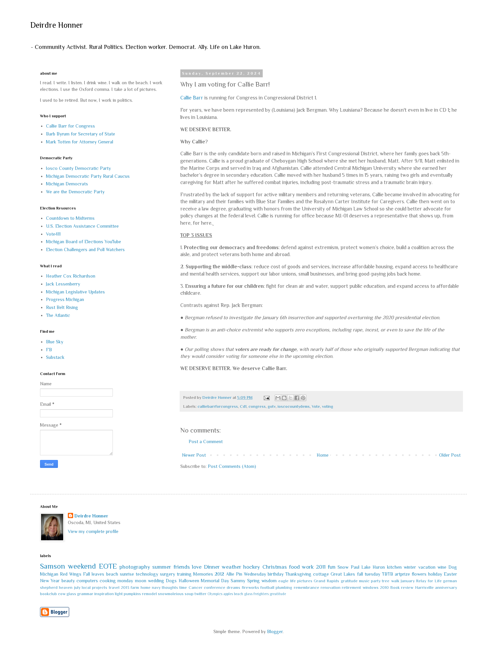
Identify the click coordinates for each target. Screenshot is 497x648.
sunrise (127, 574)
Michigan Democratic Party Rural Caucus (88, 176)
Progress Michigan (65, 299)
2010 (384, 587)
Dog (452, 567)
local (86, 587)
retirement (351, 587)
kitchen (394, 567)
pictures (304, 581)
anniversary (446, 587)
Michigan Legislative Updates (75, 291)
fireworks (250, 587)
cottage (321, 574)
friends (181, 567)
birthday (276, 574)
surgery (167, 574)
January (408, 581)
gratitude (349, 581)
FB (49, 349)
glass (71, 593)
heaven (65, 587)
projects (99, 587)
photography (134, 567)
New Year (50, 580)
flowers (419, 574)
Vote (316, 406)
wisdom (269, 580)
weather (231, 567)
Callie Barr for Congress (70, 126)
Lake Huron (373, 567)
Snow (343, 567)
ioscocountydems (294, 406)
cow (62, 593)
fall (360, 574)
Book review (401, 587)
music (364, 581)
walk (395, 581)
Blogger (275, 631)
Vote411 (53, 234)
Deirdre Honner (56, 24)
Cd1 (243, 406)
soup (189, 593)
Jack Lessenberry (63, 283)
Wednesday (255, 574)
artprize (402, 574)
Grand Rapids (326, 581)
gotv (272, 406)
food (294, 567)
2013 (125, 587)
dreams (233, 587)
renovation (330, 587)
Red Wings (70, 574)
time (183, 587)
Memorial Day (215, 580)
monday (125, 580)
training (184, 574)
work (308, 567)
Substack (55, 357)
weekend (82, 566)
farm (135, 587)
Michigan (49, 574)
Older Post (450, 455)
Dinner (212, 567)
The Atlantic (58, 315)
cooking (108, 580)
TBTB (387, 574)
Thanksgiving (298, 574)
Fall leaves (93, 574)
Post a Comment (206, 441)
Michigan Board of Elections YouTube (83, 241)
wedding (156, 580)
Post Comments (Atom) (232, 466)
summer (161, 567)
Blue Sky (54, 341)
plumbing (284, 587)
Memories (203, 574)
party (376, 581)
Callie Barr (191, 97)
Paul (355, 567)
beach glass (243, 594)
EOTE (108, 566)
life (293, 581)
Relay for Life (429, 581)
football (267, 587)
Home (323, 455)
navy (156, 587)
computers (87, 580)
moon (140, 580)
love (197, 567)
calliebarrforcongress (218, 406)
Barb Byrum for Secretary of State (80, 133)
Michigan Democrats (67, 183)
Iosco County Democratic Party (78, 168)
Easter (450, 574)
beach (112, 574)
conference (214, 587)
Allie (230, 574)
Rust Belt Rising (62, 307)
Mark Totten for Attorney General (79, 141)
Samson (52, 566)
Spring (253, 580)
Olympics (214, 594)
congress (257, 406)
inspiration (104, 593)
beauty (68, 580)
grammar (85, 593)
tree (385, 581)
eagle (283, 581)
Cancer (196, 587)
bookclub (48, 593)
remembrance (306, 587)
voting (327, 406)
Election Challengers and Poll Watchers (85, 249)
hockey (251, 567)
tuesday (372, 574)
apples (228, 594)
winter (410, 567)
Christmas (274, 567)
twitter (200, 593)
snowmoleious (171, 593)
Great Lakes (343, 574)
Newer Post (194, 455)
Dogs (171, 580)
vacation (426, 567)
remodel (149, 593)
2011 (321, 567)
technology (147, 574)
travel (114, 587)
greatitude (278, 594)
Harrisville (424, 587)
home (146, 587)
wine (441, 567)
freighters (261, 594)
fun (332, 567)
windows (371, 587)
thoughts (170, 587)
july (77, 587)
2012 (219, 574)
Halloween (189, 580)
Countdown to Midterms (70, 218)
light (119, 593)
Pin (239, 574)
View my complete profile (93, 531)
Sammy (238, 580)
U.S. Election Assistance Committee (82, 226)
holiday (435, 574)
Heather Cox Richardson (70, 276)
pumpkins (132, 593)
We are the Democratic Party (75, 191)
